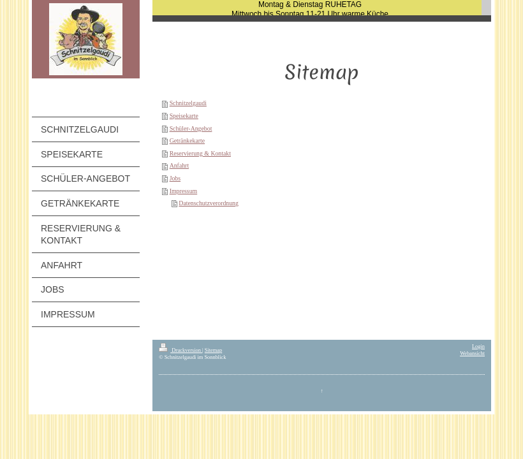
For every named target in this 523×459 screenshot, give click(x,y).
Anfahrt (179, 165)
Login (478, 346)
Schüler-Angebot (191, 128)
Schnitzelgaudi (188, 102)
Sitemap (213, 350)
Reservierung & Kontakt (200, 153)
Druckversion (180, 350)
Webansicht (472, 353)
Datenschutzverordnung (209, 203)
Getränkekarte (187, 140)
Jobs (175, 178)
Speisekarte (184, 115)
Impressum (184, 190)
